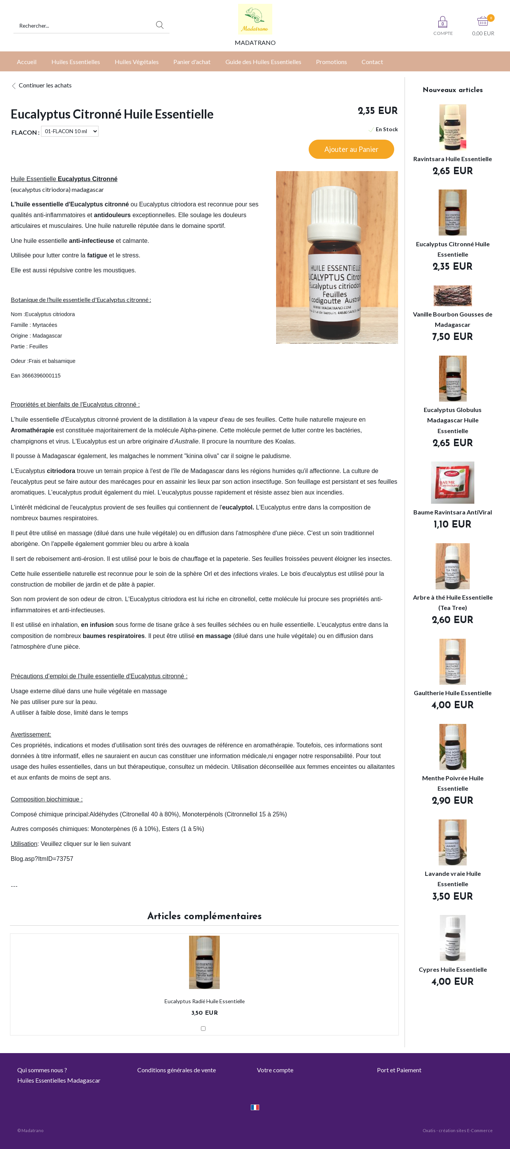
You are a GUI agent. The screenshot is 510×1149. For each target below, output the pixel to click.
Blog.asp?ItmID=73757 (42, 859)
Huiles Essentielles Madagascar (58, 1080)
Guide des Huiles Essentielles (263, 61)
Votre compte (275, 1069)
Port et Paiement (399, 1069)
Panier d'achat (192, 61)
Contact (372, 61)
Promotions (331, 61)
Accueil (26, 61)
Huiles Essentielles (75, 61)
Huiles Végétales (137, 61)
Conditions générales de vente (176, 1069)
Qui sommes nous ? (42, 1069)
